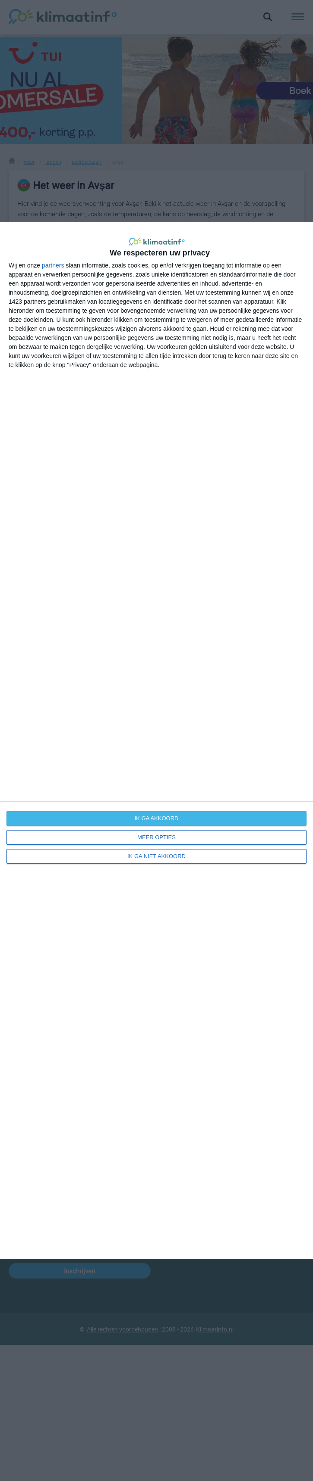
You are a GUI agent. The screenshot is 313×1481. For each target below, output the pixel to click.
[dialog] (156, 740)
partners (53, 265)
